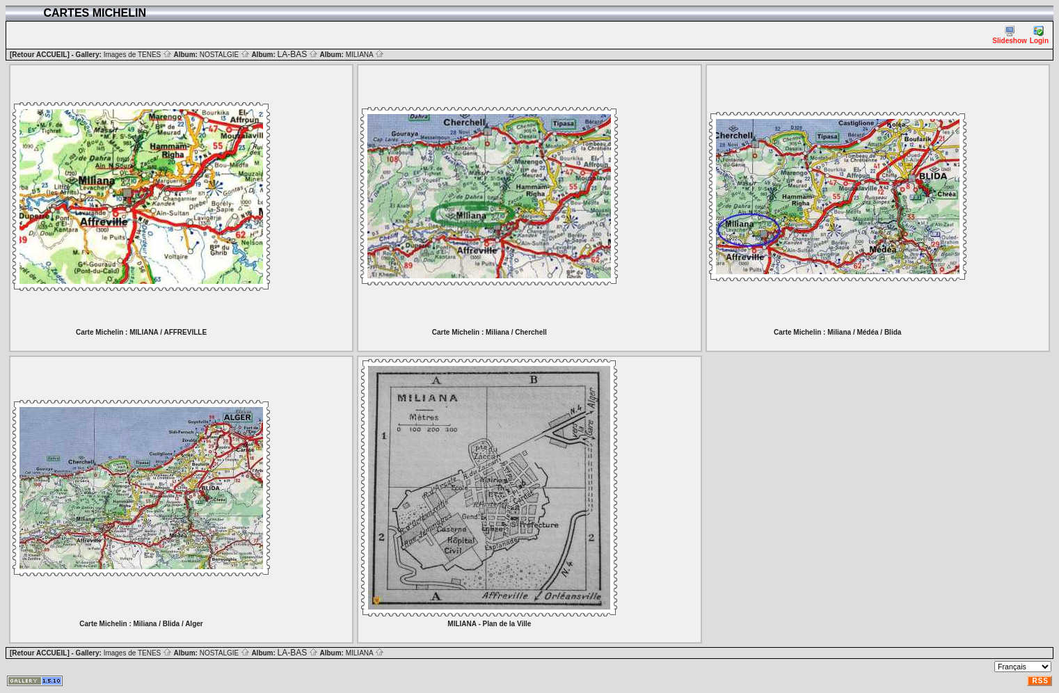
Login (1039, 35)
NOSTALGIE (225, 54)
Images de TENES (138, 54)
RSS (1040, 681)
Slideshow (1009, 35)
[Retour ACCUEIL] (40, 54)
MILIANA (365, 54)
